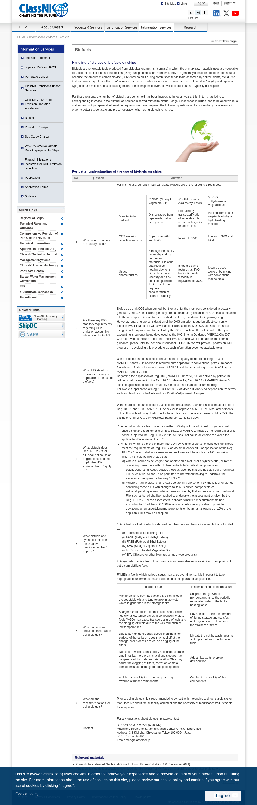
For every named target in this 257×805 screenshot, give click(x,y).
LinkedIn (217, 14)
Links (184, 3)
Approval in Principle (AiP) (38, 249)
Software (30, 196)
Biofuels (30, 118)
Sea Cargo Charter (37, 136)
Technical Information (38, 58)
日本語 (214, 3)
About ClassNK (53, 27)
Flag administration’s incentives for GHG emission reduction (43, 164)
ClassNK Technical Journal (38, 254)
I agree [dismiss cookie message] (223, 795)
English (200, 3)
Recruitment (28, 297)
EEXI (23, 286)
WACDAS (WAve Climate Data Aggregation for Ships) (42, 148)
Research (191, 27)
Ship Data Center (41, 326)
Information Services (156, 27)
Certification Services (122, 27)
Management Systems (35, 260)
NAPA (41, 334)
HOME (21, 37)
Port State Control (36, 76)
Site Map (170, 3)
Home (24, 27)
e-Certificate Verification (36, 292)
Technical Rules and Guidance (34, 226)
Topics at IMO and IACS (40, 67)
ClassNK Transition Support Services (42, 88)
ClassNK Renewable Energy (39, 265)
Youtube (236, 14)
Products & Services (87, 27)
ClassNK (43, 9)
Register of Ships (32, 218)
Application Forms (36, 187)
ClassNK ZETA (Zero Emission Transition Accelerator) (38, 104)
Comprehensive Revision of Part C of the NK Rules (39, 236)
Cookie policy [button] (26, 794)
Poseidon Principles (37, 127)
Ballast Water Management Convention (38, 279)
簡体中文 (230, 3)
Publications (33, 177)
